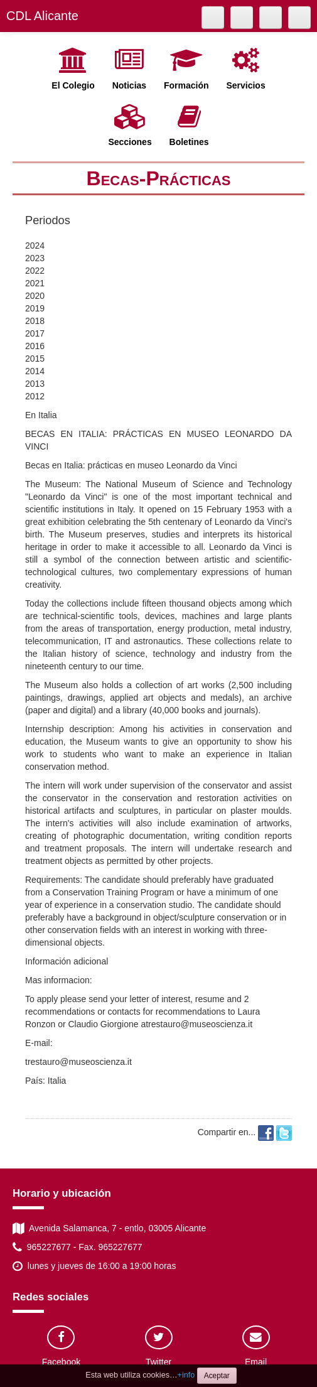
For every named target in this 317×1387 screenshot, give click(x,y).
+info (186, 1375)
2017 (35, 333)
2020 (35, 296)
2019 (35, 308)
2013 (35, 384)
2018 (35, 321)
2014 (35, 371)
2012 (35, 396)
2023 (35, 258)
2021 (35, 283)
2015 (35, 358)
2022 (35, 271)
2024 (35, 245)
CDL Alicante (42, 16)
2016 (35, 346)
